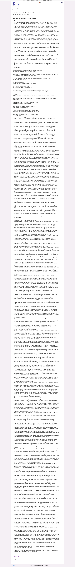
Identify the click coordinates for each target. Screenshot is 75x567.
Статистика (46, 565)
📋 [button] (29, 8)
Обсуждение (16, 556)
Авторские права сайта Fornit (38, 565)
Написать (14, 565)
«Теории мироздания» (21, 9)
